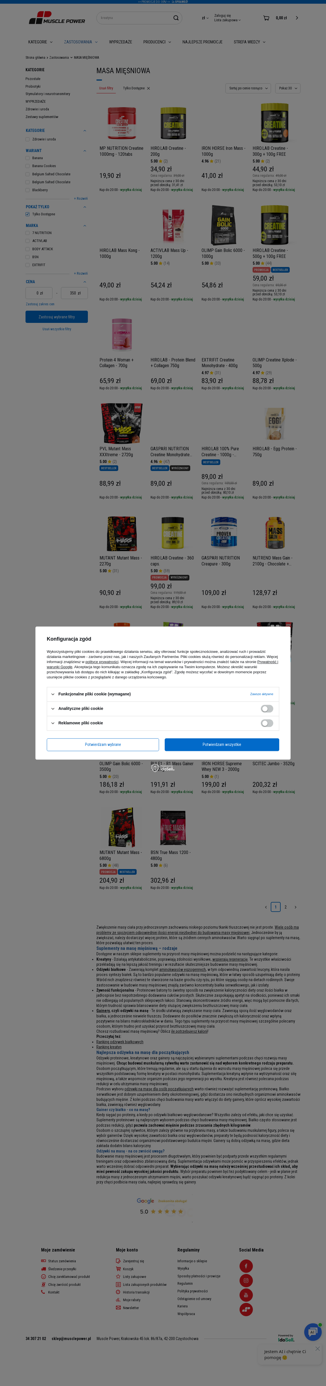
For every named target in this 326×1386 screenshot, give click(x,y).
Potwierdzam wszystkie (222, 744)
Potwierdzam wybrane (103, 744)
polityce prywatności (102, 662)
